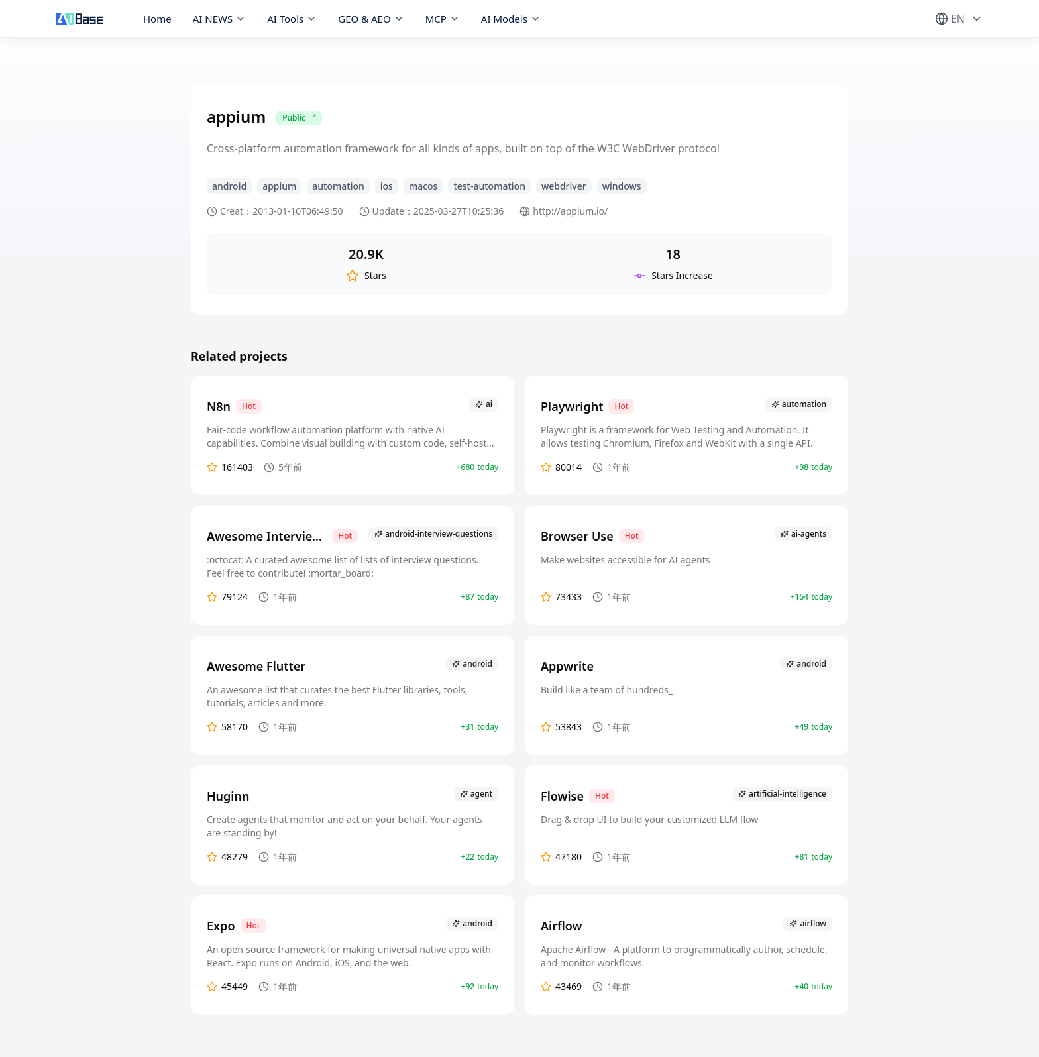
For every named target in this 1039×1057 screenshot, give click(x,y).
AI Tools (292, 18)
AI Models (511, 18)
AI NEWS (219, 18)
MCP (442, 18)
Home (157, 18)
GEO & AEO (371, 18)
